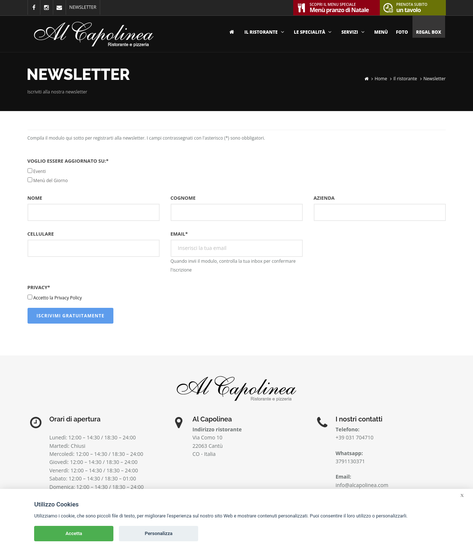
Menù (381, 32)
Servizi (353, 32)
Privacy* (39, 287)
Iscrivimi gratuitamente (71, 316)
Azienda (324, 198)
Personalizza (158, 533)
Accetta (74, 533)
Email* (179, 234)
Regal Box (428, 32)
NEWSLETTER (83, 7)
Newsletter (434, 78)
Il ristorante (265, 32)
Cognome (183, 198)
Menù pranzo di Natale (339, 7)
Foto (402, 32)
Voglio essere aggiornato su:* (68, 161)
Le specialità (313, 32)
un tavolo (411, 7)
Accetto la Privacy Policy (57, 298)
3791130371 (350, 461)
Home (381, 78)
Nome (35, 198)
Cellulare (41, 234)
